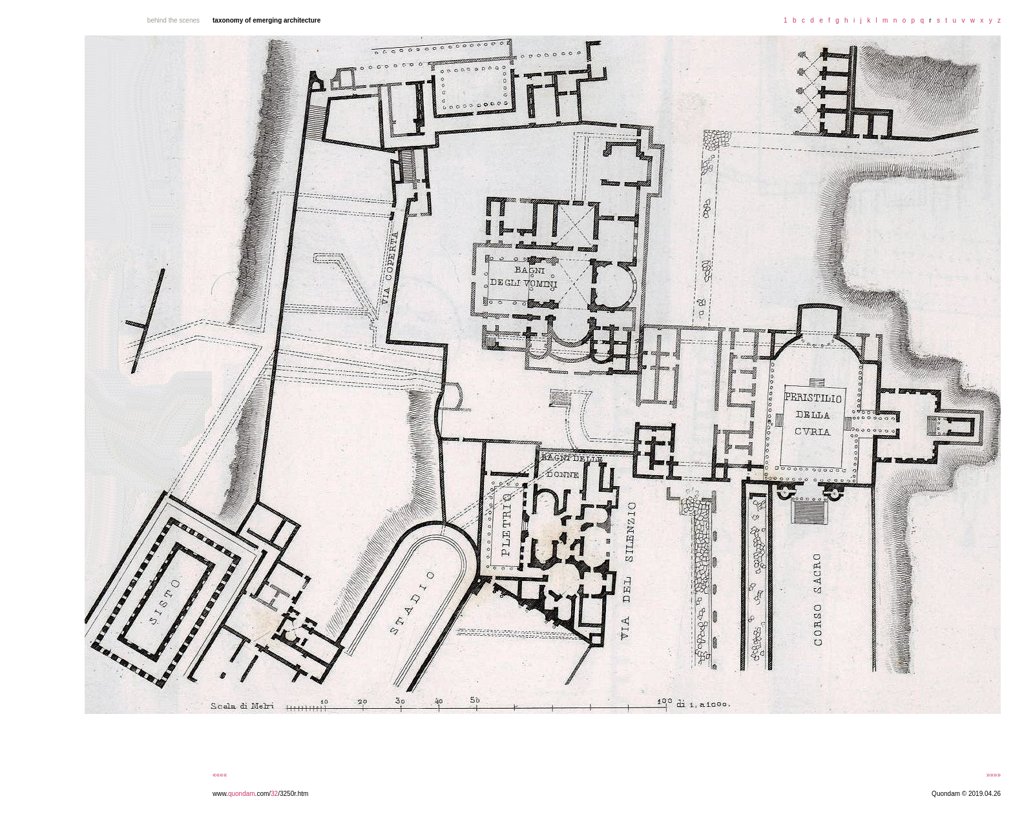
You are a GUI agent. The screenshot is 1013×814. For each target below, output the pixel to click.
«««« (220, 774)
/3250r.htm (293, 793)
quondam (241, 793)
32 (274, 793)
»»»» (994, 774)
